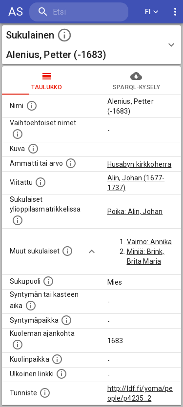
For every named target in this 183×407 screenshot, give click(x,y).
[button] (91, 44)
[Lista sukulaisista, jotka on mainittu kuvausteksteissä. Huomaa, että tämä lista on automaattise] (67, 251)
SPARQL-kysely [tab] (137, 80)
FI (152, 12)
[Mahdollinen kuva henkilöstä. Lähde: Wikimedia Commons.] (33, 148)
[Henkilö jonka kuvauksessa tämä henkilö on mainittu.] (40, 182)
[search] (78, 11)
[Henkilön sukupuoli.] (48, 281)
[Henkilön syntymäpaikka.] (66, 320)
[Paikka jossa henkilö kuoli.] (57, 359)
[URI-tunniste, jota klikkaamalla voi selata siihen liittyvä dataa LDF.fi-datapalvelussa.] (45, 393)
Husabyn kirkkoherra (139, 164)
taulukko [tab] (47, 80)
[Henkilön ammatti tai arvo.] (71, 163)
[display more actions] (175, 11)
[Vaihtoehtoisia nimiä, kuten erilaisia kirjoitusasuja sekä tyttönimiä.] (17, 134)
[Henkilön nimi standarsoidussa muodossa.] (32, 106)
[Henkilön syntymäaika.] (31, 305)
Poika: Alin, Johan (135, 211)
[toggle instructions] (64, 35)
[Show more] (92, 251)
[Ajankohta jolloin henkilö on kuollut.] (17, 344)
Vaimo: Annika (149, 242)
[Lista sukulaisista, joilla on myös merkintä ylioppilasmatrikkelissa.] (17, 220)
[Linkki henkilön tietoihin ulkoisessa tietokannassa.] (61, 374)
